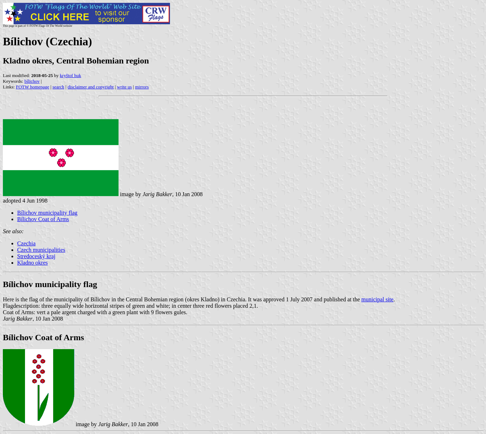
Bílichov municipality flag (47, 213)
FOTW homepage (32, 87)
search (58, 87)
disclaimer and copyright (90, 87)
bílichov (32, 81)
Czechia (26, 243)
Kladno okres (32, 263)
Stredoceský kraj (36, 256)
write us (124, 87)
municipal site (377, 299)
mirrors (142, 87)
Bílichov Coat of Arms (43, 219)
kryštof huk (70, 75)
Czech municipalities (41, 250)
